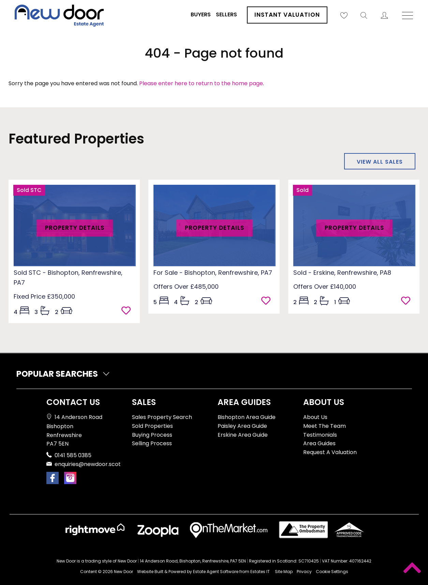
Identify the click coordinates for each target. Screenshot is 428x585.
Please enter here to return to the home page (201, 83)
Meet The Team (324, 426)
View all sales (380, 162)
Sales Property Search (162, 417)
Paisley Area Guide (242, 426)
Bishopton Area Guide (247, 417)
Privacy (304, 571)
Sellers (226, 14)
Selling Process (152, 443)
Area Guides (319, 443)
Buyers (201, 14)
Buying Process (152, 435)
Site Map (284, 571)
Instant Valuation (287, 15)
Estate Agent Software (215, 571)
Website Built (150, 571)
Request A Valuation (330, 452)
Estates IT (260, 571)
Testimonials (320, 435)
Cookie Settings (332, 571)
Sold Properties (152, 426)
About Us (315, 417)
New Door (123, 571)
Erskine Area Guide (243, 435)
